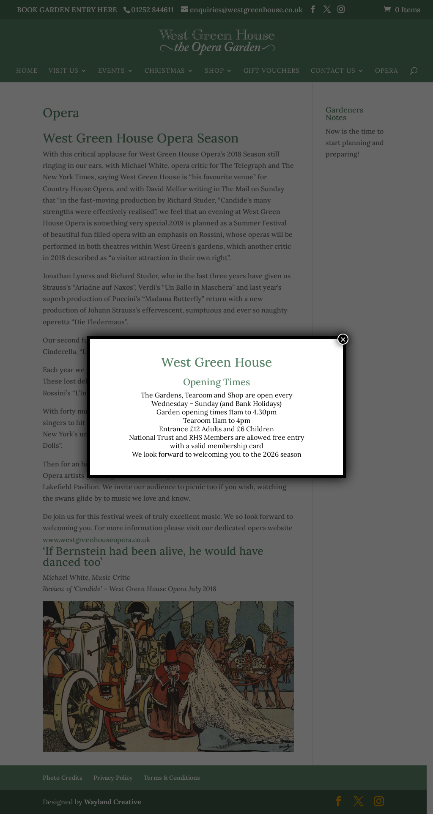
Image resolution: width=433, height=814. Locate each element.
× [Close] (343, 339)
